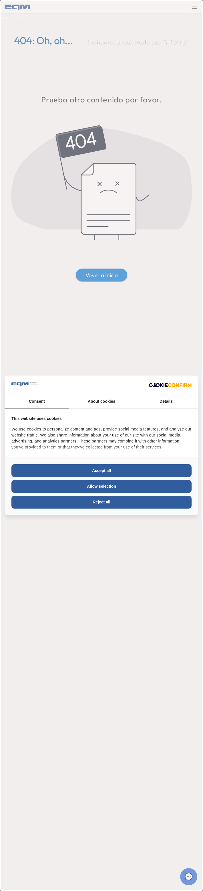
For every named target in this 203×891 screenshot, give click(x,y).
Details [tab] (166, 401)
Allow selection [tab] (101, 486)
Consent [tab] (37, 401)
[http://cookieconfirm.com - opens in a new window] (170, 385)
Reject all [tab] (101, 502)
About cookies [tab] (101, 401)
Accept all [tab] (101, 470)
